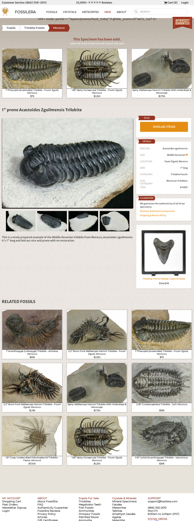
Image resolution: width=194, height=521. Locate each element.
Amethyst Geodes (123, 514)
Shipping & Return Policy (153, 215)
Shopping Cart (11, 501)
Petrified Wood (88, 517)
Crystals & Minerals (124, 498)
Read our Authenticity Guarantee (157, 211)
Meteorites (119, 507)
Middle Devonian (177, 155)
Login (184, 2)
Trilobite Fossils (179, 174)
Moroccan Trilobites (177, 180)
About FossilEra (47, 501)
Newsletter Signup (14, 507)
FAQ (40, 504)
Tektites (117, 511)
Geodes (117, 504)
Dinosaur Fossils (89, 514)
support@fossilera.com (163, 501)
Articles (42, 517)
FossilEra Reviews (48, 511)
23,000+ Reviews (94, 2)
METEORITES (90, 12)
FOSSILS (51, 12)
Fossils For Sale (89, 498)
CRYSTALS (69, 12)
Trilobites (85, 501)
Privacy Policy (46, 514)
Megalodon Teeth (90, 504)
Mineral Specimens (124, 501)
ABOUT (121, 12)
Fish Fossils (86, 507)
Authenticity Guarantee (52, 507)
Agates (116, 517)
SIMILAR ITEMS (164, 127)
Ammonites (86, 511)
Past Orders (10, 504)
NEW (107, 12)
